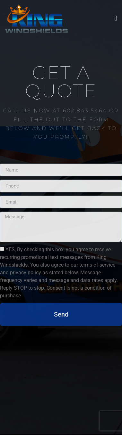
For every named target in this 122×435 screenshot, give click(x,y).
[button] (116, 17)
